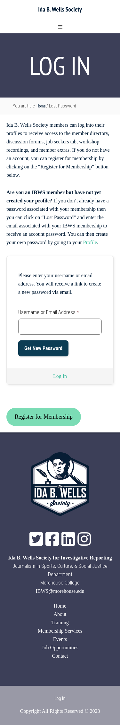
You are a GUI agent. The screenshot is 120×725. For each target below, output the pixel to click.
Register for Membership (44, 417)
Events (60, 639)
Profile (90, 242)
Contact (60, 656)
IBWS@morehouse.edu (60, 591)
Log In (60, 376)
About (60, 614)
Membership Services (60, 631)
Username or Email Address (48, 312)
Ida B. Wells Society (60, 9)
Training (60, 622)
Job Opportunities (60, 647)
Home (60, 606)
